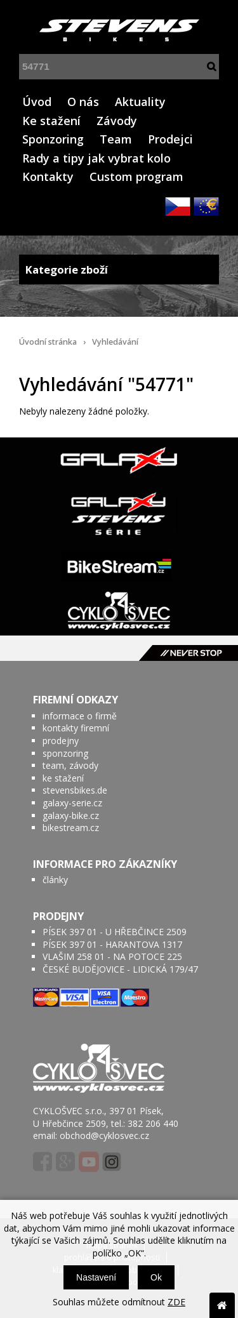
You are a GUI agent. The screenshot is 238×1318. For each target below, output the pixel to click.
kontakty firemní (76, 728)
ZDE (176, 1302)
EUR (206, 206)
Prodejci (170, 139)
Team (116, 139)
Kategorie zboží (119, 269)
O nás (83, 101)
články (55, 880)
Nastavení (96, 1277)
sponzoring (65, 753)
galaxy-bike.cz (71, 815)
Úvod (36, 101)
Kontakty (48, 176)
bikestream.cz (71, 828)
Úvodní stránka (48, 341)
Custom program (136, 176)
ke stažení (63, 778)
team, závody (70, 765)
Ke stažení (51, 120)
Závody (116, 120)
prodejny (61, 741)
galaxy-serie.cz (72, 803)
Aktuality (140, 101)
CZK (177, 206)
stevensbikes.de (75, 790)
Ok (156, 1277)
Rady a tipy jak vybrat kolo (96, 158)
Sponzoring (53, 139)
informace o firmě (80, 716)
